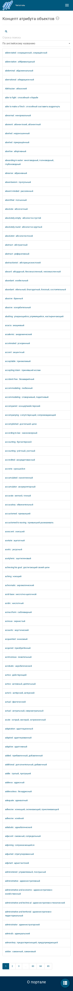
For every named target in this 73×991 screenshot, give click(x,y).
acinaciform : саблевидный (18, 612)
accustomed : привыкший (17, 513)
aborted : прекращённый (17, 142)
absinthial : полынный (16, 200)
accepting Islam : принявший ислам (23, 370)
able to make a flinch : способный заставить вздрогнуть (32, 106)
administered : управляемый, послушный (25, 872)
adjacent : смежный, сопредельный (23, 836)
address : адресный (14, 782)
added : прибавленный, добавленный (24, 755)
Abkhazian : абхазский (16, 88)
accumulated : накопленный (19, 478)
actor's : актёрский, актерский (20, 693)
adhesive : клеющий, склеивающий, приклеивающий (32, 809)
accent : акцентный (14, 352)
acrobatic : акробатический (18, 666)
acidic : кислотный (14, 603)
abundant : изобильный (16, 280)
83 (33, 966)
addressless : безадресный (18, 791)
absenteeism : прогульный (18, 182)
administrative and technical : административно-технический (35, 903)
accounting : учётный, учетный (20, 451)
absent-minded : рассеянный (19, 191)
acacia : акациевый (14, 325)
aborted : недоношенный (17, 133)
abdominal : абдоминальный (19, 70)
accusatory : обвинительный (19, 504)
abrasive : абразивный (16, 173)
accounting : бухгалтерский (18, 442)
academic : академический (18, 334)
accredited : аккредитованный (20, 460)
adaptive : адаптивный (16, 746)
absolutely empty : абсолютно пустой (23, 218)
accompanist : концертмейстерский (22, 406)
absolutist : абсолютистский (19, 236)
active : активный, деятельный (20, 684)
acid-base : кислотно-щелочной (20, 594)
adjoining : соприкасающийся (19, 845)
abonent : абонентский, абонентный (23, 124)
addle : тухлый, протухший (18, 773)
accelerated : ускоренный (17, 343)
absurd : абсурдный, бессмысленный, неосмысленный (33, 271)
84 (40, 966)
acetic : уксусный (13, 549)
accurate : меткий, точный (18, 495)
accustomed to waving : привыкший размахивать (29, 522)
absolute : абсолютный (16, 209)
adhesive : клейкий (14, 818)
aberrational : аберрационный (19, 79)
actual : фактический (15, 702)
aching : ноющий (13, 576)
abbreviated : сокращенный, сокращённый (26, 52)
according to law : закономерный (21, 433)
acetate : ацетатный (15, 540)
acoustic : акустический (17, 630)
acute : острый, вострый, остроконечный (25, 720)
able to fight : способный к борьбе (21, 97)
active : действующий (16, 675)
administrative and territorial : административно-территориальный (28, 913)
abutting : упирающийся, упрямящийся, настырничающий (34, 316)
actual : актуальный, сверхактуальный (24, 711)
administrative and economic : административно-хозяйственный (29, 892)
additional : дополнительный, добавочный (26, 764)
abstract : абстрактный (16, 245)
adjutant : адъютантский (17, 863)
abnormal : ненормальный (18, 115)
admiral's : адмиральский (17, 933)
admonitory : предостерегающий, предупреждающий (31, 942)
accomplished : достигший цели (21, 424)
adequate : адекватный (16, 800)
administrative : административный (22, 881)
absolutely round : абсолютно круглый (23, 227)
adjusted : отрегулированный (19, 854)
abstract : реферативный (17, 254)
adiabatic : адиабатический (18, 827)
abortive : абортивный (15, 151)
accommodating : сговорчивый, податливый (27, 397)
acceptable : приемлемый (18, 361)
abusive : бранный (14, 298)
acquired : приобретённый (18, 648)
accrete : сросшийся (15, 469)
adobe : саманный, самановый (20, 951)
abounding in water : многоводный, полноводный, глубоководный (29, 162)
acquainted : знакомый (16, 639)
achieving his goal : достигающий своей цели (27, 567)
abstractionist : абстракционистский (23, 262)
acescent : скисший (15, 531)
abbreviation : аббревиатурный (20, 61)
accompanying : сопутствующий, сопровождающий (30, 415)
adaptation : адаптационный (19, 728)
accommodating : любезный (19, 388)
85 (48, 966)
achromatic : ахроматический (19, 585)
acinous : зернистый (15, 621)
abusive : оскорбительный (18, 307)
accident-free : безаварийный (19, 379)
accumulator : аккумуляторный (20, 486)
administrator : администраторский (22, 924)
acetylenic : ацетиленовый (18, 558)
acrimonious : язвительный (18, 657)
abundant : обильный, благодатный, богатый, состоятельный (35, 289)
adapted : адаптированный (18, 737)
